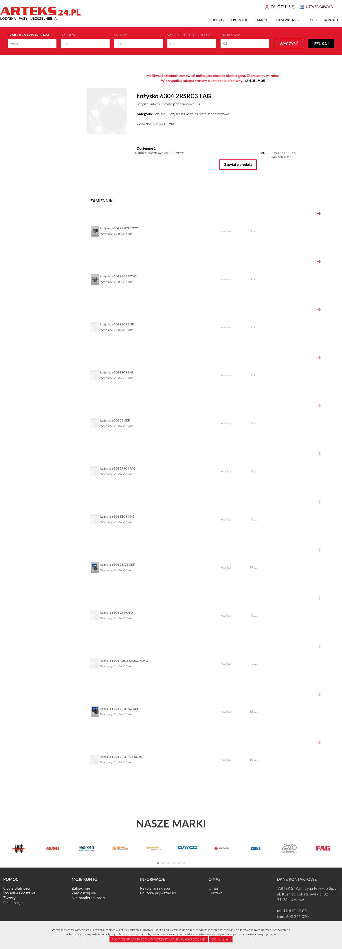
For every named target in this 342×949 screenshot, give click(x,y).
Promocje (239, 20)
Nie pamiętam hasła (89, 897)
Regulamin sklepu (155, 888)
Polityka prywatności (158, 892)
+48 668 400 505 (283, 157)
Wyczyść (289, 43)
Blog (311, 20)
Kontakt (331, 20)
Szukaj (321, 43)
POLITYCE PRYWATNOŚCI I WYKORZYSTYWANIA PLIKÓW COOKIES (159, 939)
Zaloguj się (81, 888)
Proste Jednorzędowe (213, 114)
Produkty (216, 20)
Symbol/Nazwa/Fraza (29, 35)
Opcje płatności (16, 888)
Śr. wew (68, 35)
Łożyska (159, 114)
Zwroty (9, 897)
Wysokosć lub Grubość (189, 35)
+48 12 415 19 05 (283, 153)
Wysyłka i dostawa (19, 892)
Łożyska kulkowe (181, 114)
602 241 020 (297, 916)
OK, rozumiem (221, 939)
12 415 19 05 (254, 80)
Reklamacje (13, 902)
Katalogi (262, 20)
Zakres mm (230, 35)
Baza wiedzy (287, 20)
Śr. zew (120, 35)
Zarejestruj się (84, 892)
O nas (214, 888)
